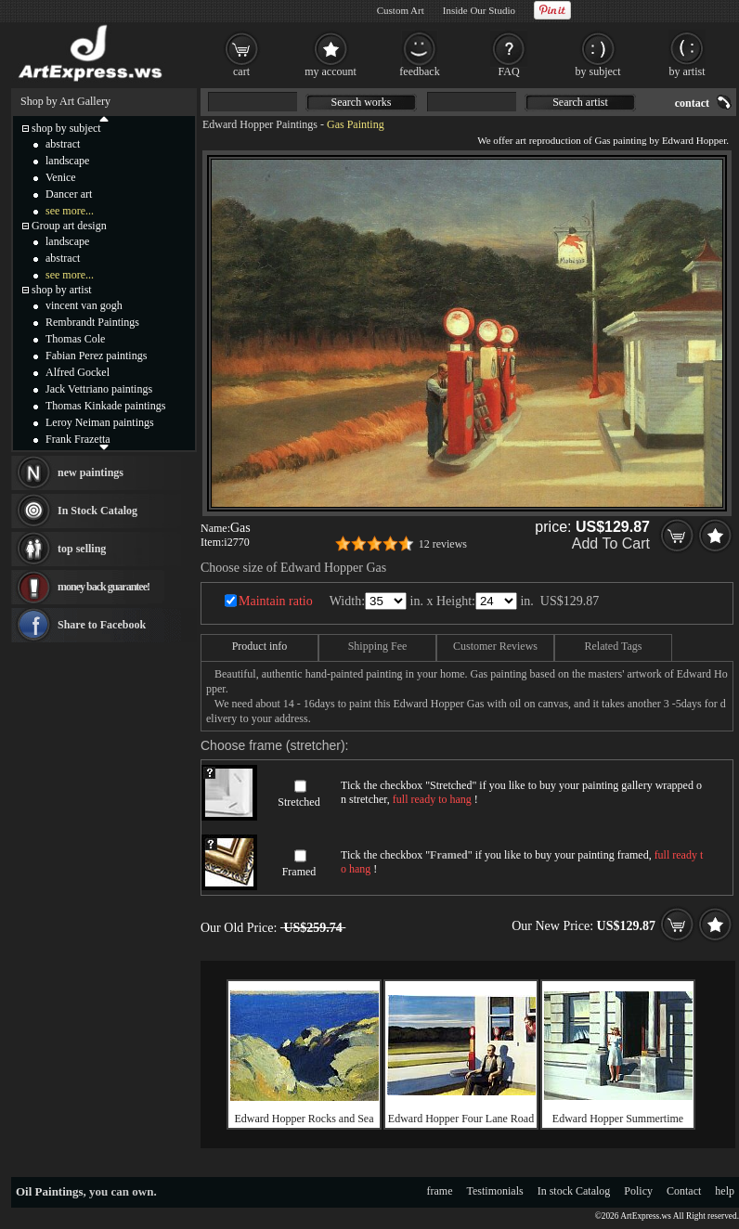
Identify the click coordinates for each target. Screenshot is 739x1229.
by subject (598, 71)
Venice (60, 177)
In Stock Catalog (97, 510)
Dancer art (68, 194)
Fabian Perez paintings (96, 355)
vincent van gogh (84, 305)
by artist (687, 71)
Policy (638, 1190)
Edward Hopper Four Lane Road (461, 1118)
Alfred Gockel (77, 372)
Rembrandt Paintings (92, 322)
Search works (361, 102)
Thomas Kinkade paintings (105, 405)
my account (331, 71)
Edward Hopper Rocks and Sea (304, 1118)
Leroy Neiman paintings (99, 422)
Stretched (298, 802)
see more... (69, 210)
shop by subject (66, 128)
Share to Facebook (102, 624)
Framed (299, 871)
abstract (62, 143)
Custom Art (400, 10)
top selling (82, 548)
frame (440, 1190)
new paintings (90, 472)
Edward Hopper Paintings (260, 124)
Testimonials (495, 1190)
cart (241, 71)
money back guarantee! (103, 586)
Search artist (580, 102)
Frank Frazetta (77, 439)
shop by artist (62, 289)
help (724, 1190)
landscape (67, 160)
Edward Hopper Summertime (617, 1118)
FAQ (508, 71)
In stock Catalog (574, 1190)
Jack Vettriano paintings (98, 388)
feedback (419, 71)
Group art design (69, 225)
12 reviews (443, 543)
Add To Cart (611, 543)
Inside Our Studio (479, 10)
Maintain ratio (276, 601)
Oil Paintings (50, 1191)
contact (692, 103)
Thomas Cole (75, 338)
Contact (684, 1190)
